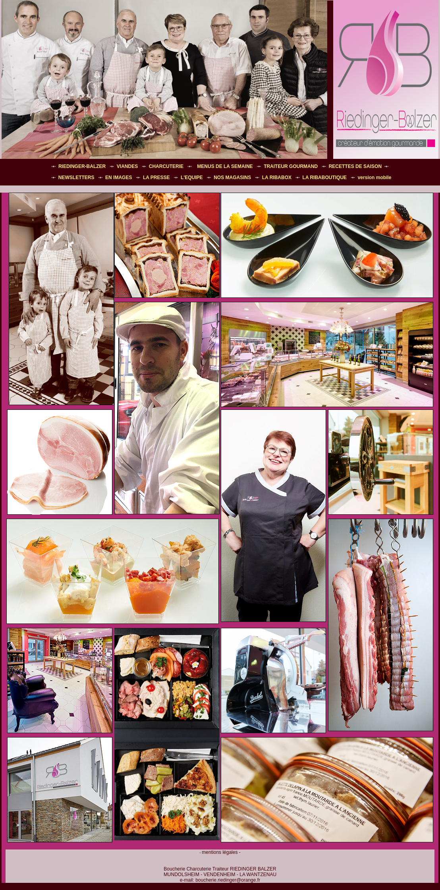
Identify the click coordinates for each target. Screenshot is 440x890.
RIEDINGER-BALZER (82, 166)
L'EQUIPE (192, 177)
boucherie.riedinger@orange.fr (227, 880)
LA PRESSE (156, 177)
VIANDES (127, 166)
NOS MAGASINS (232, 177)
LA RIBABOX (276, 177)
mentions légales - (221, 852)
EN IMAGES (118, 177)
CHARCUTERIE (166, 166)
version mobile (375, 177)
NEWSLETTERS (76, 177)
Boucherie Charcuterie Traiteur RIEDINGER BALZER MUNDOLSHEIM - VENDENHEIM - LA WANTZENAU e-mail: (220, 874)
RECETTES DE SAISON (355, 166)
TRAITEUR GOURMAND (291, 166)
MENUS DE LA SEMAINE (225, 166)
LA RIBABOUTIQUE (325, 177)
